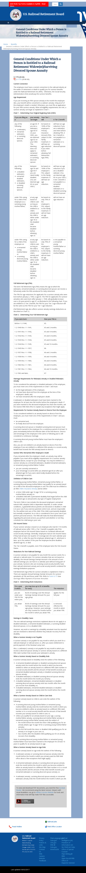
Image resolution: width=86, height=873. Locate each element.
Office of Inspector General (68, 862)
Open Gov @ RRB (68, 858)
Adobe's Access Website (45, 792)
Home (5, 44)
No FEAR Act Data (68, 847)
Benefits (14, 44)
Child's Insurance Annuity (28, 489)
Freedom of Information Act (67, 844)
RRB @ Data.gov (53, 846)
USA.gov (53, 843)
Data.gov (53, 840)
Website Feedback (42, 859)
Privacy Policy (41, 839)
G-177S (19, 79)
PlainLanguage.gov (57, 838)
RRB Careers (42, 855)
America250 (54, 849)
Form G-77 (53, 576)
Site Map (42, 847)
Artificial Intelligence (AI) (67, 839)
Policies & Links (42, 844)
